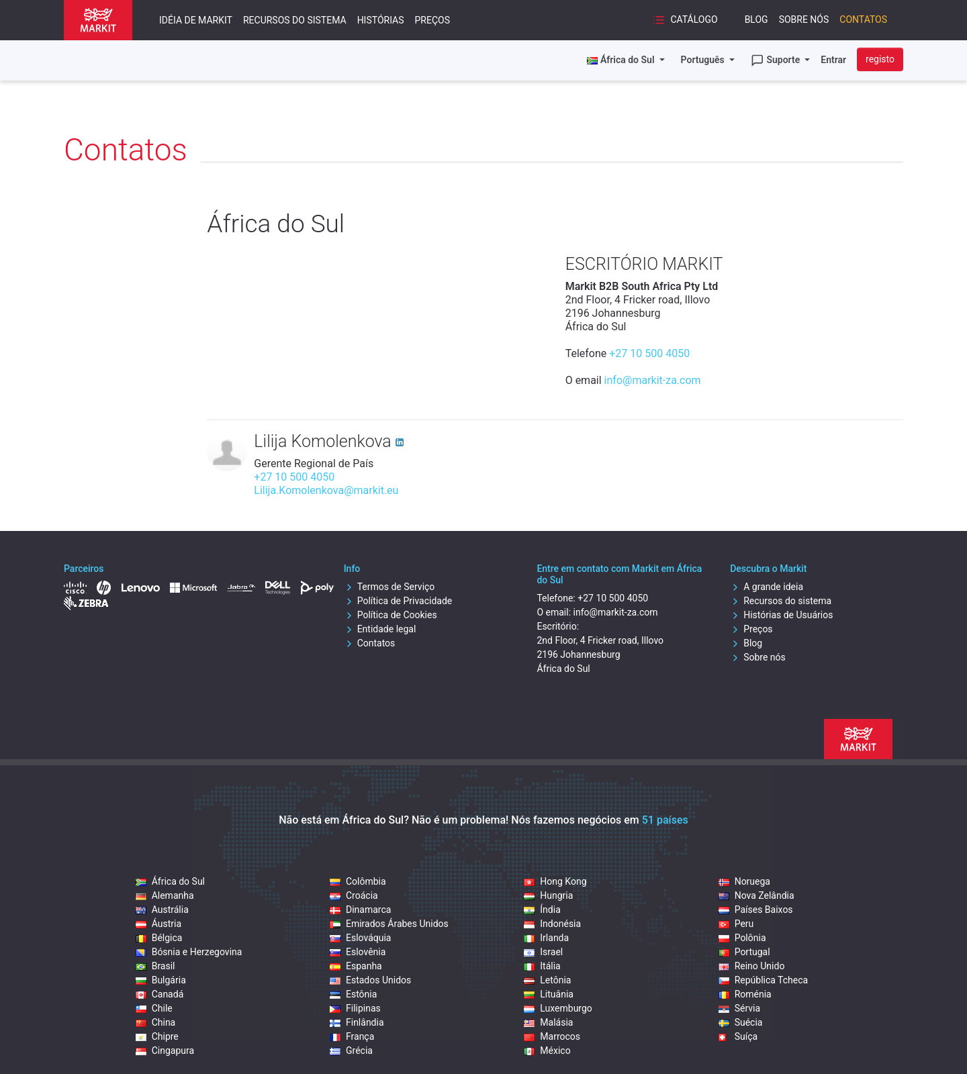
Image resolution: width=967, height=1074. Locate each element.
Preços (432, 20)
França (352, 1036)
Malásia (548, 1022)
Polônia (742, 937)
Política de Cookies (390, 614)
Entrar (833, 59)
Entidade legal (380, 629)
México (547, 1050)
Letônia (547, 980)
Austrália (162, 909)
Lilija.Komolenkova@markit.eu (326, 490)
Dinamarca (360, 909)
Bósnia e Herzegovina (189, 951)
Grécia (351, 1050)
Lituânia (548, 994)
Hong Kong (555, 881)
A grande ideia (766, 586)
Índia (542, 909)
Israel (543, 951)
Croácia (354, 895)
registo (880, 59)
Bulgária (161, 980)
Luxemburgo (558, 1008)
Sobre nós (804, 19)
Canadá (160, 994)
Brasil (155, 966)
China (156, 1022)
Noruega (744, 881)
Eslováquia (360, 937)
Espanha (356, 966)
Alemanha (165, 895)
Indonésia (552, 923)
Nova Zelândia (756, 895)
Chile (154, 1008)
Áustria (158, 923)
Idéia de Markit (195, 20)
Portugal (744, 951)
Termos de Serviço (389, 586)
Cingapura (165, 1050)
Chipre (157, 1036)
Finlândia (357, 1022)
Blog (756, 19)
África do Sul (170, 881)
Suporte (776, 60)
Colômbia (358, 881)
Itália (542, 966)
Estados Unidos (370, 980)
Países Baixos (756, 909)
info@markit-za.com (652, 380)
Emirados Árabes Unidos (389, 923)
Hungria (548, 895)
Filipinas (355, 1008)
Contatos (863, 19)
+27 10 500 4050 (649, 353)
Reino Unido (752, 966)
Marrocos (552, 1036)
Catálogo (685, 20)
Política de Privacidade (398, 600)
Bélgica (159, 937)
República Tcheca (764, 980)
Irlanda (546, 937)
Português (704, 59)
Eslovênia (357, 951)
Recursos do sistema (295, 20)
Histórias (380, 20)
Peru (736, 923)
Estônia (353, 994)
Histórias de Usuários (781, 614)
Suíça (738, 1036)
